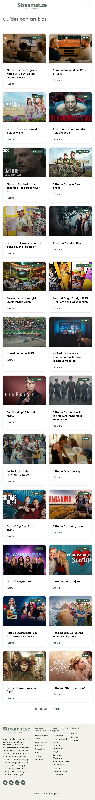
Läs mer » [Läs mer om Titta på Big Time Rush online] (11, 536)
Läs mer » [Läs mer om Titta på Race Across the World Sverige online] (57, 643)
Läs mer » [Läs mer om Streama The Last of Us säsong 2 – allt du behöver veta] (11, 198)
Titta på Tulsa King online (68, 526)
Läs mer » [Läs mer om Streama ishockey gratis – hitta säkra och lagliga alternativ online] (11, 84)
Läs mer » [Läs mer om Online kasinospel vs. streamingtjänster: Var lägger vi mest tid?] (57, 367)
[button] (5, 782)
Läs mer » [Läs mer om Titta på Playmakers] (11, 588)
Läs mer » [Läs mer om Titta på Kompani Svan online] (57, 194)
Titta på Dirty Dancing (66, 471)
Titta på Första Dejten (66, 581)
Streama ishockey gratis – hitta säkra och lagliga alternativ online (23, 73)
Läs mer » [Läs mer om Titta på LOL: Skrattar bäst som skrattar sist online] (11, 643)
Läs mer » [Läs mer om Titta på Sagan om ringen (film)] (11, 698)
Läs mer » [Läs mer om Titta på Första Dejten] (57, 588)
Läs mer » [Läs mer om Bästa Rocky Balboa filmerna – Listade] (11, 481)
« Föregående (40, 708)
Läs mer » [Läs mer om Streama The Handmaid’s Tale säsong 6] (57, 139)
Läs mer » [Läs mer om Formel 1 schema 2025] (11, 360)
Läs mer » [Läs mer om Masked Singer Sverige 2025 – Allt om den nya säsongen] (57, 308)
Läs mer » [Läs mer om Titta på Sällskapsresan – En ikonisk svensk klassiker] (11, 253)
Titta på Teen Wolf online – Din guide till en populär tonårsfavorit (69, 415)
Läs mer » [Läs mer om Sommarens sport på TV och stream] (57, 80)
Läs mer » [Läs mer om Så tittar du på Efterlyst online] (11, 422)
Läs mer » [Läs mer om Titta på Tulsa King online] (57, 532)
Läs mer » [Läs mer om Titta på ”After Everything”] (57, 694)
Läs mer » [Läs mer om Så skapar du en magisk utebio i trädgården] (11, 308)
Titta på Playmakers (19, 581)
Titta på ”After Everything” (69, 688)
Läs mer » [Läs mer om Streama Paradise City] (57, 249)
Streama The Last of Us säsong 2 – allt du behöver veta (23, 187)
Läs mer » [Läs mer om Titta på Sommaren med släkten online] (11, 139)
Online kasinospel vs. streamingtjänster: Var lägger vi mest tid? (67, 357)
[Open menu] (88, 6)
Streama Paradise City (67, 243)
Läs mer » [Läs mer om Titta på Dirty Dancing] (57, 477)
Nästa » (57, 708)
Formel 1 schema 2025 (20, 353)
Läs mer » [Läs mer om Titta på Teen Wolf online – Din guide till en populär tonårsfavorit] (57, 426)
